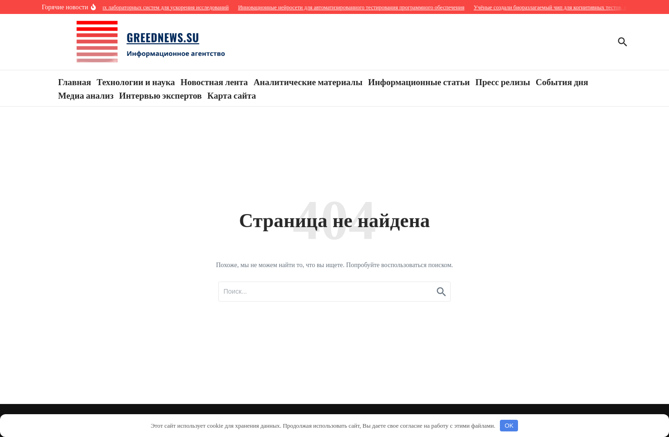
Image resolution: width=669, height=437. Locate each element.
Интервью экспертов (160, 95)
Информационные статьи (419, 81)
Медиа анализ (85, 95)
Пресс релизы (502, 81)
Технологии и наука (136, 81)
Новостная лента (214, 81)
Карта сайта (231, 95)
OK (509, 425)
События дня (562, 81)
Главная (74, 81)
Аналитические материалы (308, 81)
